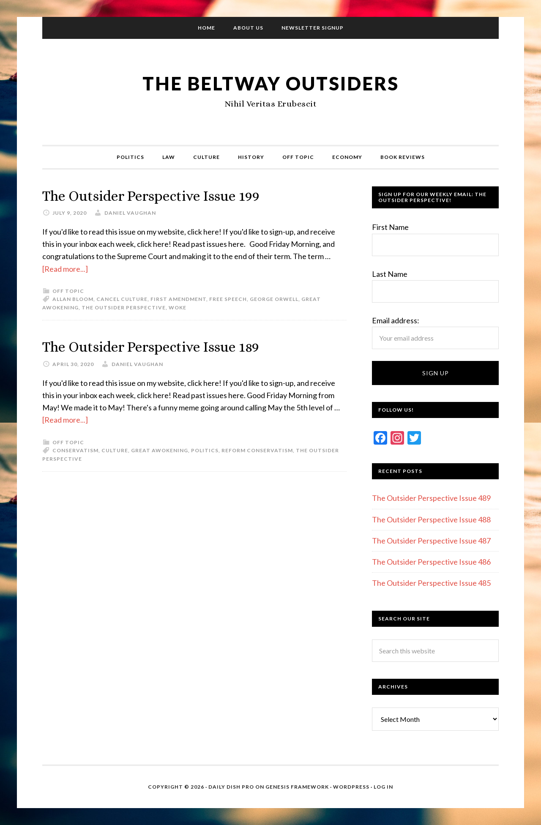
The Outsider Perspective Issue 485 (431, 582)
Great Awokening (159, 450)
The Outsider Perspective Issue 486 (431, 561)
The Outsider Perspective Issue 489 (431, 498)
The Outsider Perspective (124, 307)
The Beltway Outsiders (270, 83)
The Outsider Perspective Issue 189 (159, 346)
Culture (114, 450)
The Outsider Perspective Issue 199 (159, 195)
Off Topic (68, 290)
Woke (177, 307)
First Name (390, 227)
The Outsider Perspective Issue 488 (431, 519)
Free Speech (228, 299)
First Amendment (178, 299)
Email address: (395, 320)
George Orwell (274, 299)
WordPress (351, 787)
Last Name (389, 274)
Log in (383, 787)
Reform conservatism (257, 450)
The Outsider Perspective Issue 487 (431, 540)
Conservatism (75, 450)
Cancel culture (122, 299)
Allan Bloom (72, 299)
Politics (205, 450)
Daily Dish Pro (231, 787)
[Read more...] (65, 268)
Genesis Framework (297, 787)
